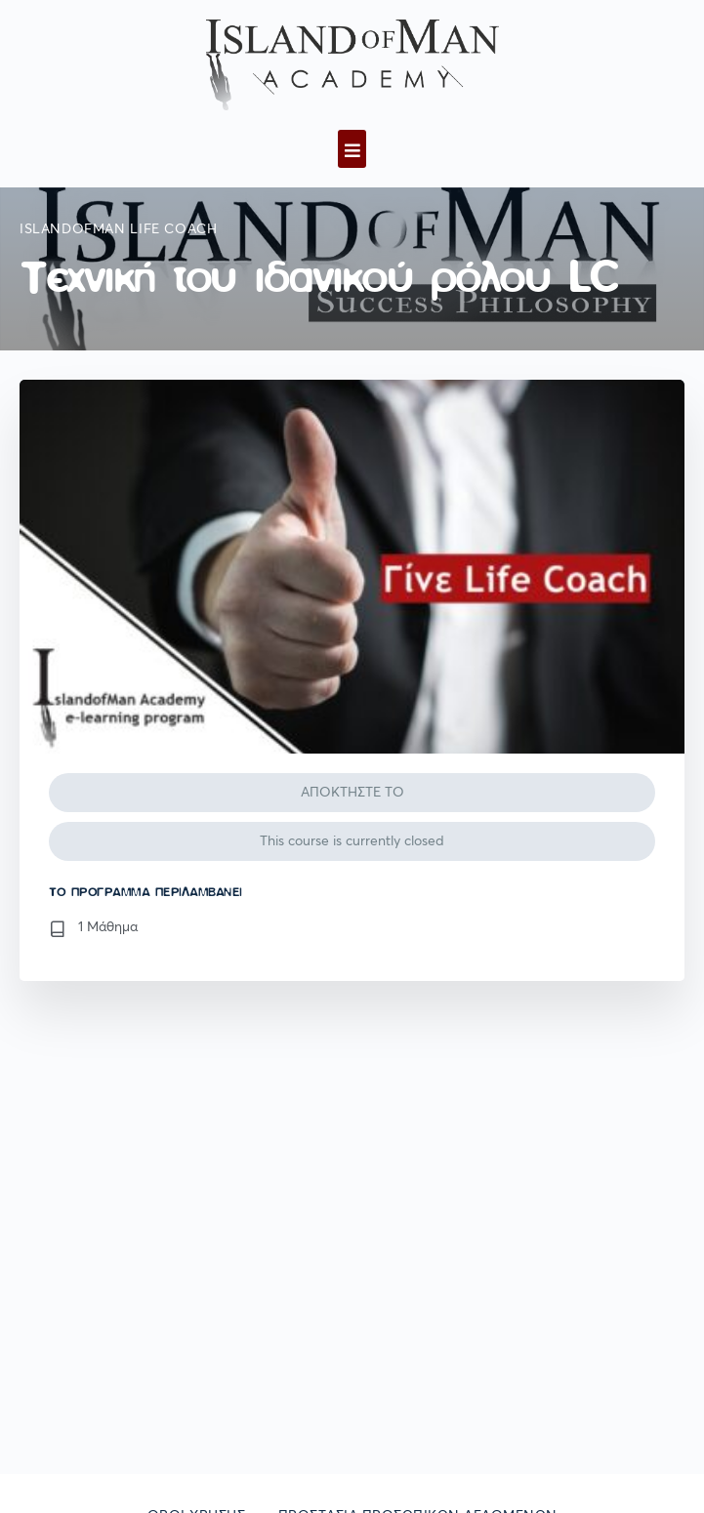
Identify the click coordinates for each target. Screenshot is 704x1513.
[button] (352, 149)
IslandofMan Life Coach (118, 229)
